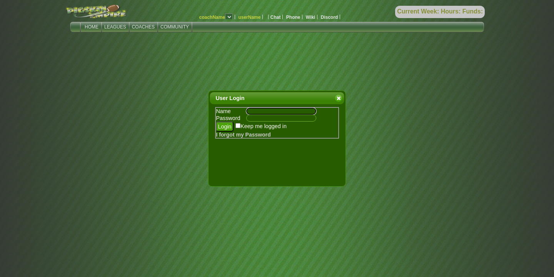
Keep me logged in (263, 126)
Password (228, 118)
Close (338, 98)
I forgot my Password (243, 135)
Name (223, 111)
